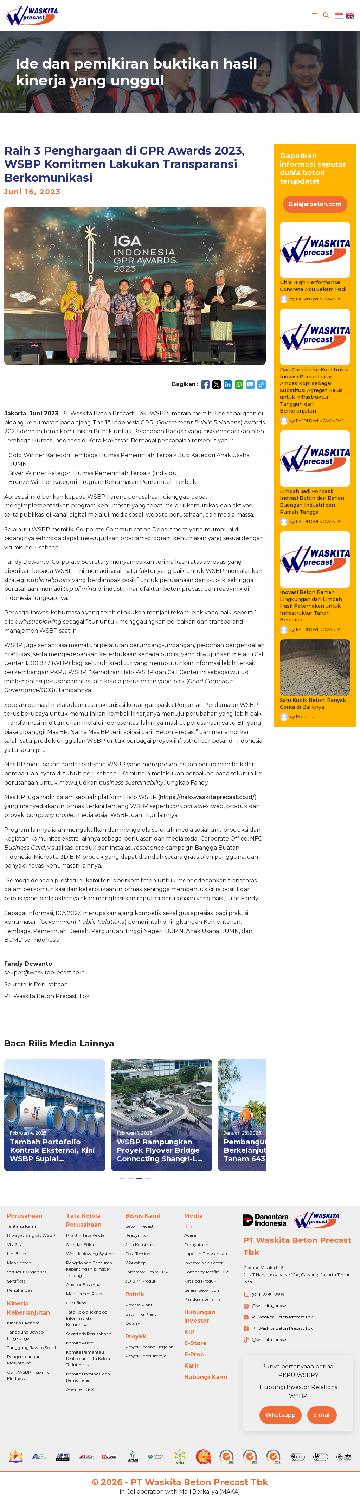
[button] (122, 1178)
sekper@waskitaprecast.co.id (44, 972)
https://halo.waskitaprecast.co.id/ (207, 797)
